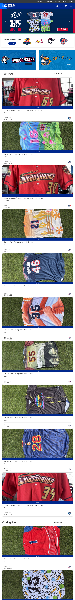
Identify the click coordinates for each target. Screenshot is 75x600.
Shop (64, 1)
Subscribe (49, 1)
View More (58, 74)
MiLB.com (57, 1)
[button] (5, 21)
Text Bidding (40, 1)
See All (12, 43)
